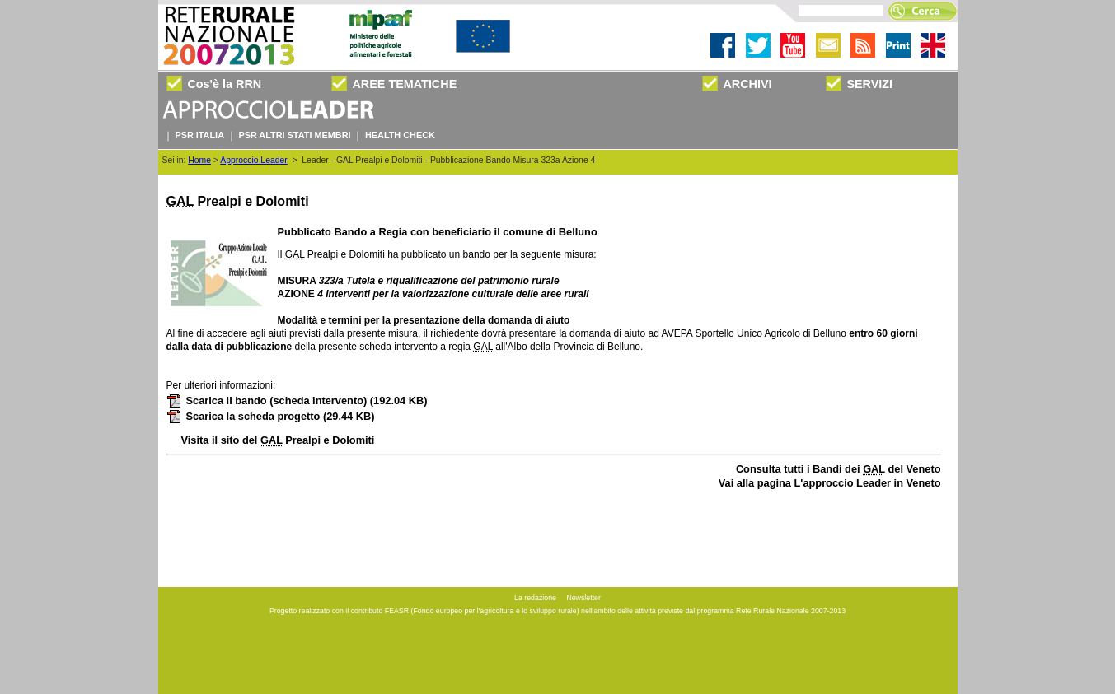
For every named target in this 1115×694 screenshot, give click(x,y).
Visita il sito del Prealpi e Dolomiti (278, 440)
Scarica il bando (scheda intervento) (297, 400)
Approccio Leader (253, 160)
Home (199, 160)
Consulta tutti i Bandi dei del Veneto (838, 469)
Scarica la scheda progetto (270, 416)
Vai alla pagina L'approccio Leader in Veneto (830, 483)
